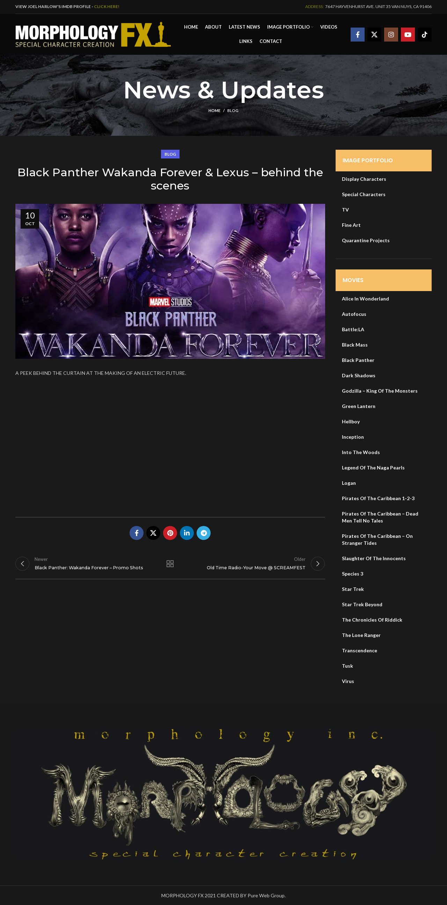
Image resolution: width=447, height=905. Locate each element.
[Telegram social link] (204, 532)
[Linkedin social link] (187, 532)
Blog (233, 109)
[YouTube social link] (408, 34)
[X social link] (374, 34)
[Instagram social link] (391, 34)
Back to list (170, 564)
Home (214, 109)
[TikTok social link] (425, 34)
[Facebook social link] (358, 34)
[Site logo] (93, 33)
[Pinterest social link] (170, 532)
